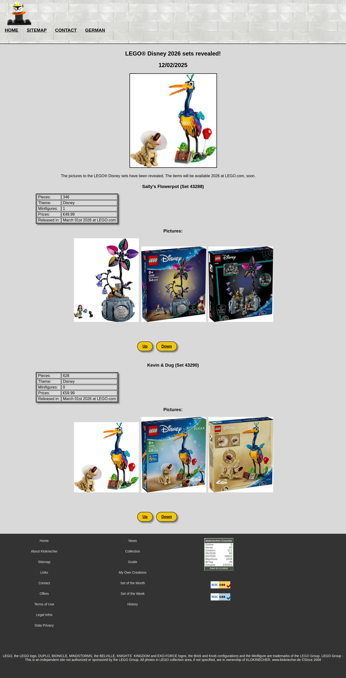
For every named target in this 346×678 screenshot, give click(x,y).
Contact (44, 583)
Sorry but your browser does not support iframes (221, 557)
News (132, 541)
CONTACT (66, 30)
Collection (132, 551)
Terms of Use (44, 604)
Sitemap (44, 562)
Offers (44, 594)
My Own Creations (132, 572)
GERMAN (95, 30)
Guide (132, 562)
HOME (11, 30)
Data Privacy (44, 625)
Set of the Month (132, 583)
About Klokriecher (44, 551)
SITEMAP (37, 30)
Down (166, 346)
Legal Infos (44, 615)
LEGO (304, 656)
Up (145, 346)
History (132, 604)
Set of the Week (132, 594)
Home (44, 541)
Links (44, 572)
